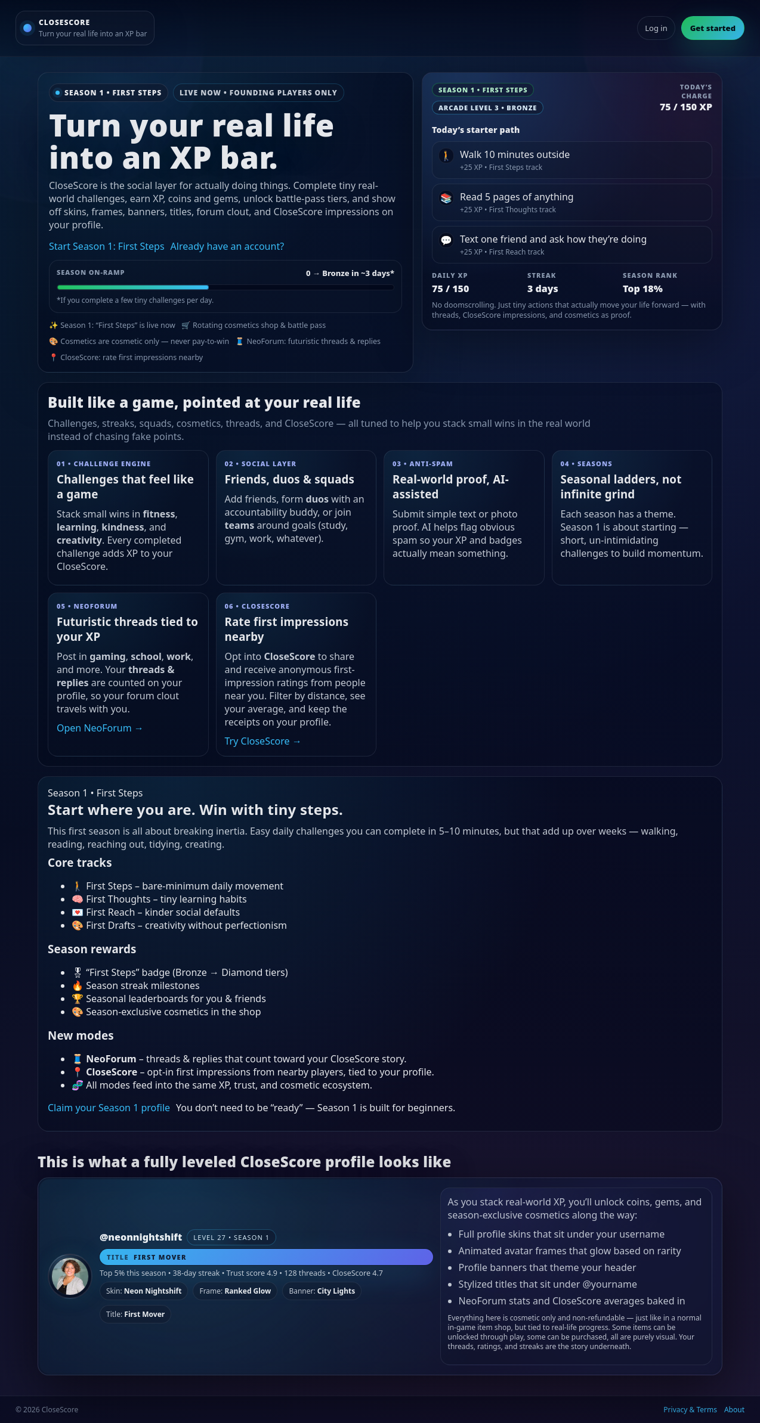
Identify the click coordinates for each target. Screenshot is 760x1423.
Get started (713, 28)
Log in (656, 28)
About (734, 1410)
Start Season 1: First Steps (107, 246)
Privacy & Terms (690, 1410)
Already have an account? (228, 246)
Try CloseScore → (263, 741)
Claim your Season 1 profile (109, 1107)
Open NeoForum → (100, 727)
